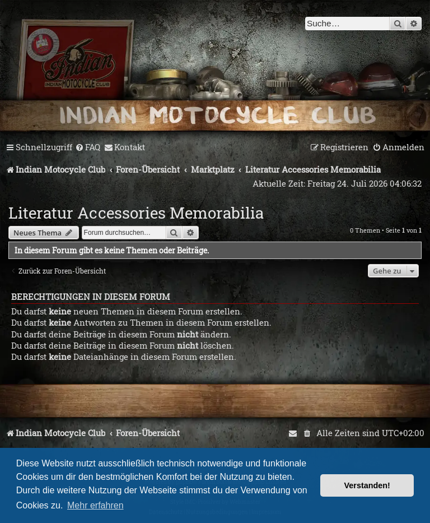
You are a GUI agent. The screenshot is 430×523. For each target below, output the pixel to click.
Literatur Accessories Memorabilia (136, 212)
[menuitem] (87, 147)
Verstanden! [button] (367, 485)
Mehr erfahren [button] (95, 505)
